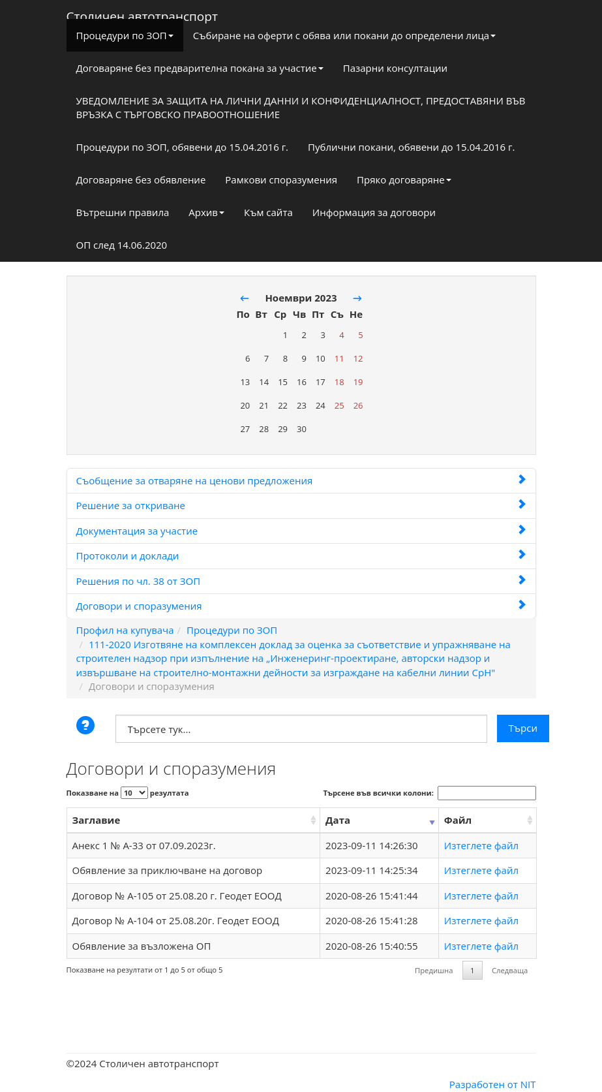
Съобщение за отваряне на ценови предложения (301, 480)
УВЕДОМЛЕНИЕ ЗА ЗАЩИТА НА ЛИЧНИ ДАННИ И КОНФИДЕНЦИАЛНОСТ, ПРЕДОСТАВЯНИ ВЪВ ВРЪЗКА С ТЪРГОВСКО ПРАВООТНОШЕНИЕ (301, 107)
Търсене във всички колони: (430, 793)
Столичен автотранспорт (142, 14)
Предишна (434, 970)
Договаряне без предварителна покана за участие (200, 67)
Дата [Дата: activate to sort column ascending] (337, 819)
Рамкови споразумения (281, 179)
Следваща (510, 970)
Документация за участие (301, 530)
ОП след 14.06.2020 (122, 244)
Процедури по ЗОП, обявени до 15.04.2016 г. (182, 146)
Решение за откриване (301, 505)
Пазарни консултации (395, 67)
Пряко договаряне (404, 179)
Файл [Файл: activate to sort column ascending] (458, 819)
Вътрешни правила (123, 212)
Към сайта (268, 212)
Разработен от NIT (492, 1084)
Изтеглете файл (481, 845)
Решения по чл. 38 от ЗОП (301, 580)
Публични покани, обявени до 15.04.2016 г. (411, 146)
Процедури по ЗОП (124, 35)
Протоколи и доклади (301, 555)
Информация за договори (374, 212)
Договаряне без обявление (141, 179)
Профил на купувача (125, 629)
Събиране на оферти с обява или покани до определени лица (344, 35)
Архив (206, 212)
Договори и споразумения (301, 605)
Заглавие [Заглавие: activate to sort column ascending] (96, 819)
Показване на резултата (128, 793)
